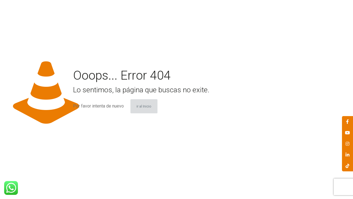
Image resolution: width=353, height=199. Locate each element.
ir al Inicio (144, 106)
